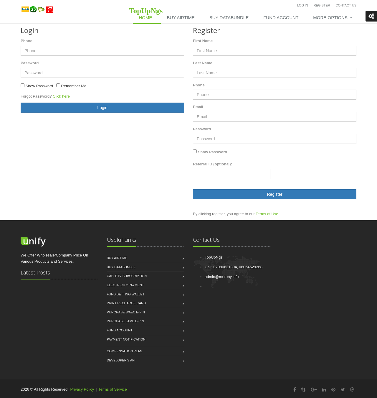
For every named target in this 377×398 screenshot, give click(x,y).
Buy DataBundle (229, 17)
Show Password (212, 152)
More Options (330, 17)
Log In (302, 5)
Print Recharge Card (126, 303)
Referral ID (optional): (212, 164)
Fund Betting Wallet (126, 294)
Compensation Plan (124, 351)
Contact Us (346, 5)
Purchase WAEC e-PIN (126, 312)
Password (30, 63)
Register (322, 5)
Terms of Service (112, 389)
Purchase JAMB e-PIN (125, 321)
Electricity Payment (125, 285)
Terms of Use (267, 214)
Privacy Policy (82, 389)
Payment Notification (126, 339)
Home (145, 17)
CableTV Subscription (127, 276)
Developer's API (121, 360)
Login (102, 107)
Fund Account (280, 17)
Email (198, 107)
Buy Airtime (180, 17)
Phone (26, 41)
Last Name (202, 63)
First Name (203, 41)
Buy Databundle (121, 267)
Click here (61, 96)
